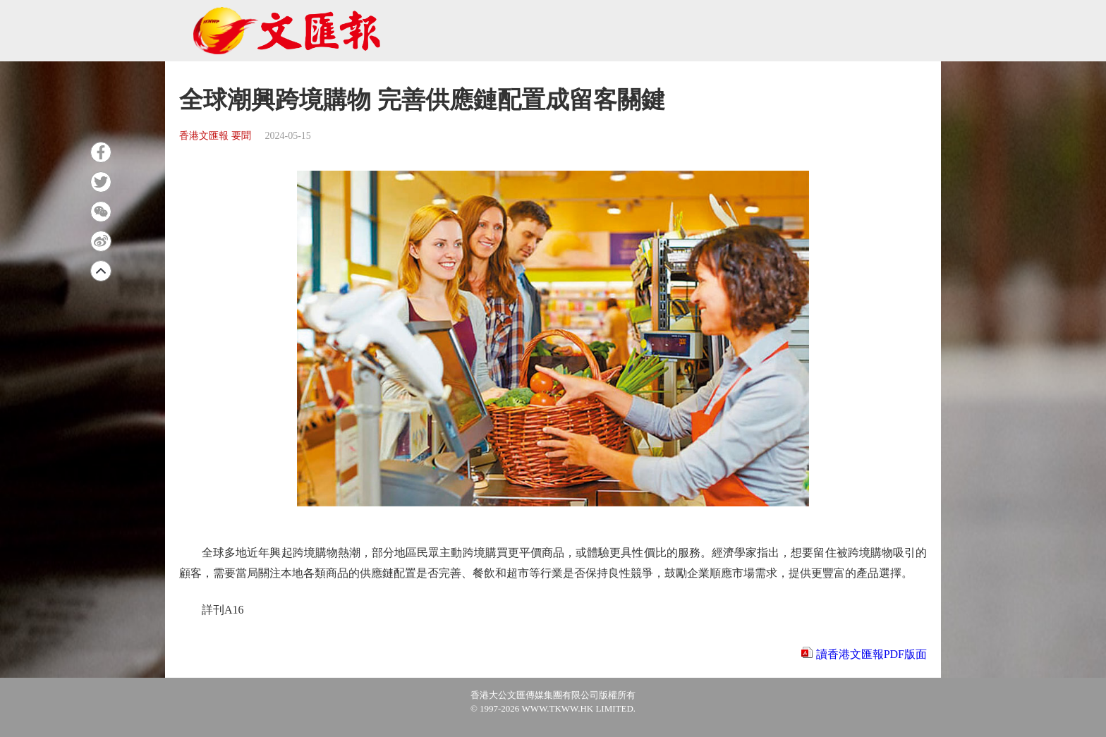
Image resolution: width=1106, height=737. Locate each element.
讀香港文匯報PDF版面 (871, 654)
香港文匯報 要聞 (215, 135)
